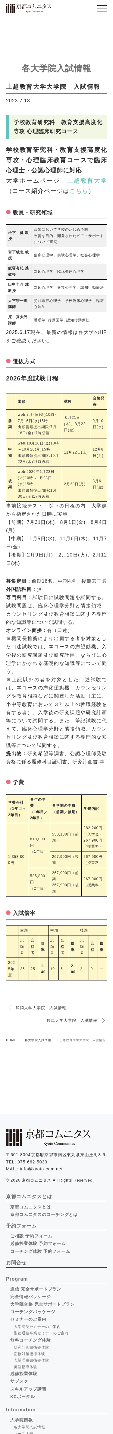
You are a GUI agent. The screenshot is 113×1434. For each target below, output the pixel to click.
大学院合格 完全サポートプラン (42, 1304)
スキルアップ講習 (28, 1389)
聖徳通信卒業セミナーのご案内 (41, 1333)
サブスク (19, 1381)
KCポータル (22, 1396)
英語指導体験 (25, 1367)
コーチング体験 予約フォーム (40, 1251)
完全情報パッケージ (30, 1296)
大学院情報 (21, 1419)
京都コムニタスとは (30, 1207)
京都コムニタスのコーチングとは (44, 1214)
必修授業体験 (23, 1373)
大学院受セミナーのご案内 (37, 1327)
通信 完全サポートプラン (35, 1289)
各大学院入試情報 (38, 1040)
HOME (11, 1040)
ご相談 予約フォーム (31, 1235)
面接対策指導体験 (29, 1354)
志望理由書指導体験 (31, 1360)
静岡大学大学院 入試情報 (41, 1008)
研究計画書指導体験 (31, 1347)
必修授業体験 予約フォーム (38, 1243)
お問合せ (16, 1262)
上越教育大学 (87, 180)
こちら (78, 191)
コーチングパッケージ (32, 1311)
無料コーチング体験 (30, 1340)
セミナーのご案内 (28, 1319)
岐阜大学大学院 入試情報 (72, 1020)
